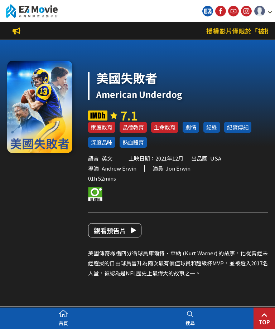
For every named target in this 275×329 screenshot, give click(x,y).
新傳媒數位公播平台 (31, 11)
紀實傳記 (238, 127)
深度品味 (101, 142)
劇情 (190, 127)
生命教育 (164, 127)
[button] (263, 11)
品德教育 (133, 127)
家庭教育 (101, 127)
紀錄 (211, 127)
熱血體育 (133, 142)
